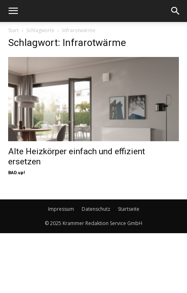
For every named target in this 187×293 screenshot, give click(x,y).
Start (13, 30)
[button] (13, 11)
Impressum (61, 209)
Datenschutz (96, 209)
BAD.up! (16, 172)
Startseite (128, 209)
